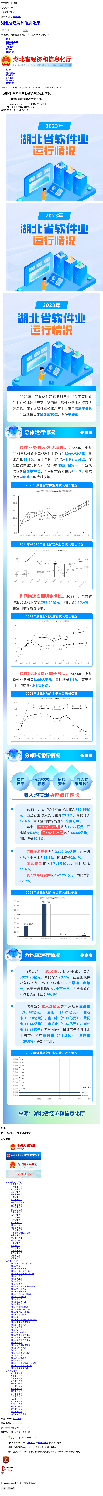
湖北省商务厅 (16, 1304)
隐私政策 (31, 1443)
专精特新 (15, 35)
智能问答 (17, 17)
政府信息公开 (21, 87)
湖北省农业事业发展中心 (21, 1366)
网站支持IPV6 (7, 8)
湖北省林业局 (16, 1350)
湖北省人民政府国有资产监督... (24, 1320)
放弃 (3, 1488)
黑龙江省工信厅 (17, 1202)
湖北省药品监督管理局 (20, 1353)
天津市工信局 (16, 1187)
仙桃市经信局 (16, 1406)
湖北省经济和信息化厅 (20, 23)
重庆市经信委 (16, 1238)
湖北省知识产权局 (18, 1348)
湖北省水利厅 (16, 1299)
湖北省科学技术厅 (18, 1269)
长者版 (11, 12)
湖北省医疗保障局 (18, 1332)
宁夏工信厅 (15, 1256)
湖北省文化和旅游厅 (19, 1307)
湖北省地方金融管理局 (20, 1345)
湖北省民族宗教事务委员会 (22, 1274)
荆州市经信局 (16, 1384)
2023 (56, 87)
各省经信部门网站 (13, 1182)
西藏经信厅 (15, 1246)
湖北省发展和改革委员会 (21, 1263)
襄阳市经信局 (16, 1376)
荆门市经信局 (16, 1391)
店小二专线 (56, 1443)
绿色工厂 (46, 35)
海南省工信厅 (16, 1235)
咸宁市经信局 (16, 1399)
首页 (13, 87)
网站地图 (17, 1419)
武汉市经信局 (16, 1373)
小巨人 (39, 35)
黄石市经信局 (16, 1381)
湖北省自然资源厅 (18, 1289)
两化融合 (32, 35)
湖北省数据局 (16, 1343)
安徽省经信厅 (16, 1212)
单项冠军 (23, 35)
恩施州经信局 (16, 1404)
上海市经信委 (16, 1205)
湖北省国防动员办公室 (20, 1335)
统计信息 (49, 87)
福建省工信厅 (16, 1215)
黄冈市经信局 (16, 1396)
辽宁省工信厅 (16, 1197)
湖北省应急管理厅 (18, 1315)
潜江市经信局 (16, 1409)
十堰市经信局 (16, 1386)
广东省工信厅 (16, 1230)
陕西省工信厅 (16, 1248)
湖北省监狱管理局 (18, 1358)
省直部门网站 (12, 1261)
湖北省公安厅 (16, 1276)
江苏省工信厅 (16, 1207)
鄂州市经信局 (16, 1394)
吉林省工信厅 (16, 1200)
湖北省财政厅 (16, 1284)
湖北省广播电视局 (18, 1325)
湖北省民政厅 (16, 1279)
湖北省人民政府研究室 (20, 1338)
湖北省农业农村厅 (18, 1302)
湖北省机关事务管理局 (20, 1340)
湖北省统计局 (16, 1330)
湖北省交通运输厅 (18, 1297)
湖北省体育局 (16, 1327)
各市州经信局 (12, 1371)
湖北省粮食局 (16, 1355)
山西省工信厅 (16, 1192)
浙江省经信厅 (16, 1210)
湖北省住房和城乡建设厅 (21, 1294)
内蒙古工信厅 (16, 1194)
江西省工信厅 (16, 1217)
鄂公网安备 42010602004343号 (22, 1438)
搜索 (25, 30)
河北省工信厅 (16, 1189)
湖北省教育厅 (16, 1266)
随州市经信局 (16, 1401)
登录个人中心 (7, 17)
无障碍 (4, 12)
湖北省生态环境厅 (18, 1292)
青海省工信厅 (16, 1253)
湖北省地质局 (16, 1361)
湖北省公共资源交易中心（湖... (24, 1363)
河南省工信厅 (16, 1223)
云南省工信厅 (16, 1243)
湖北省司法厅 (16, 1281)
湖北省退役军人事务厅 (20, 1312)
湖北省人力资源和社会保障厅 (23, 1286)
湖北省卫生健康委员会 (20, 1309)
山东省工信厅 (16, 1220)
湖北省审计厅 (16, 1317)
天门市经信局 (16, 1412)
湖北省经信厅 (16, 1225)
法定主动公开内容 (36, 87)
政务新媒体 (43, 1443)
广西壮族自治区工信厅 (20, 1233)
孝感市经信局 (16, 1389)
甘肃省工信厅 (16, 1251)
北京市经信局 (16, 1184)
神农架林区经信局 (18, 1414)
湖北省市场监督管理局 (20, 1322)
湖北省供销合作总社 (19, 1368)
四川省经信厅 (16, 1240)
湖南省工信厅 (16, 1228)
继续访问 (11, 1488)
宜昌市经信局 (16, 1378)
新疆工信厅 (15, 1258)
